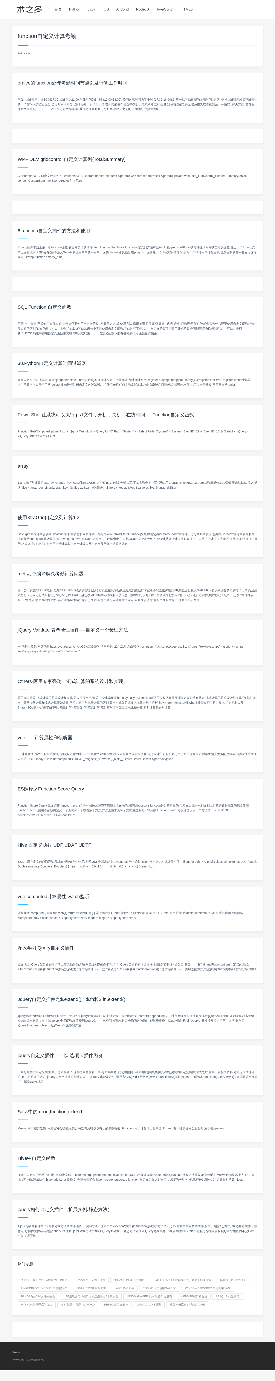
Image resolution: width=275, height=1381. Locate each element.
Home (16, 1352)
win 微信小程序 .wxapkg (78, 1304)
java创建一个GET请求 (90, 1280)
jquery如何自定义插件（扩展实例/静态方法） (65, 1209)
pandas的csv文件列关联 (38, 1296)
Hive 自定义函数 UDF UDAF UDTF (54, 845)
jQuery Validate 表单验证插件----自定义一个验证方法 (73, 630)
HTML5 (187, 9)
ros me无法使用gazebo (159, 1288)
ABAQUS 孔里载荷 (227, 1296)
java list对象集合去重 (91, 1288)
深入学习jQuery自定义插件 (46, 947)
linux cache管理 (149, 1304)
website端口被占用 (193, 1296)
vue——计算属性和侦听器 (45, 737)
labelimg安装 (124, 1288)
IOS (106, 9)
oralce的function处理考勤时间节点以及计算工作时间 (72, 83)
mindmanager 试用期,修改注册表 (149, 1296)
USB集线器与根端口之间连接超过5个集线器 (90, 1296)
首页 (58, 9)
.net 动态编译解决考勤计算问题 (51, 573)
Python (74, 9)
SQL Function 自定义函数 (44, 307)
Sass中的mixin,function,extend (50, 1111)
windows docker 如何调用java (207, 1288)
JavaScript (164, 9)
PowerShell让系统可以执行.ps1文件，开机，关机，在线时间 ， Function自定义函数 (106, 414)
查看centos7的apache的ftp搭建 (44, 1280)
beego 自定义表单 (115, 1304)
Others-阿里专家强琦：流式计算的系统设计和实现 (70, 681)
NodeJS (142, 9)
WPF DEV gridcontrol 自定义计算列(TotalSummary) (71, 159)
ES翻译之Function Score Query (51, 789)
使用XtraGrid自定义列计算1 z (48, 517)
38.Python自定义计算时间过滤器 (52, 363)
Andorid (122, 9)
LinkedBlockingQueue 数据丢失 (44, 1288)
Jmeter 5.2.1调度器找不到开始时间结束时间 (183, 1280)
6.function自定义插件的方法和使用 (54, 230)
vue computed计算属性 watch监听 (53, 896)
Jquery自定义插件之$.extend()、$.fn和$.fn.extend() (71, 999)
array (23, 466)
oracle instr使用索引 (130, 1280)
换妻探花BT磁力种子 (233, 1280)
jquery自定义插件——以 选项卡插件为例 (60, 1055)
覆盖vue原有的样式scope (187, 1304)
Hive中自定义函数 (36, 1158)
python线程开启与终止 (36, 1304)
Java (91, 9)
